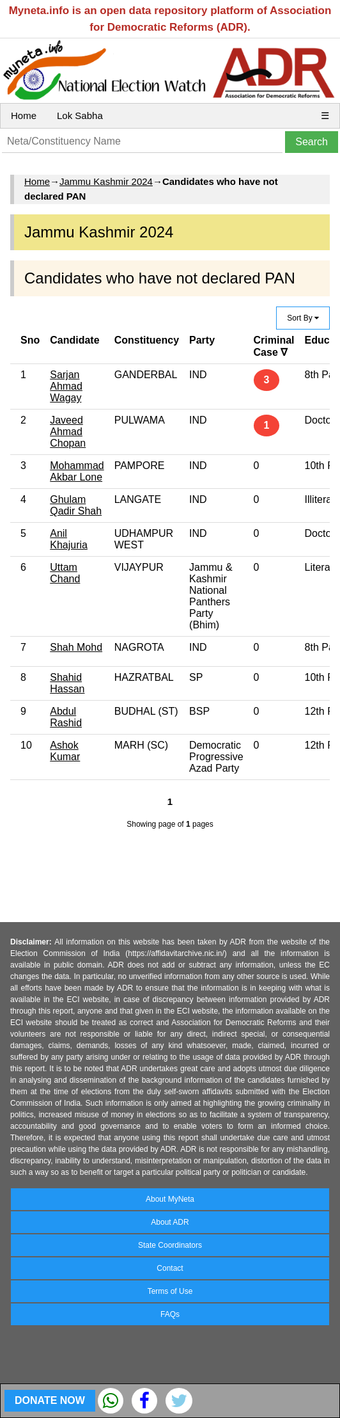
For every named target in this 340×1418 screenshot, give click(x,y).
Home (23, 115)
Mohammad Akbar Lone (77, 471)
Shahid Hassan (67, 683)
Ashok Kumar (65, 751)
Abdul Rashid (66, 717)
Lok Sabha (80, 115)
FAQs (170, 1314)
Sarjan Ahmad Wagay (66, 386)
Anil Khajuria (69, 539)
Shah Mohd (76, 647)
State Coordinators (170, 1245)
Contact (170, 1268)
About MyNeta (170, 1199)
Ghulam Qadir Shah (76, 505)
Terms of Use (170, 1291)
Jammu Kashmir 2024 (106, 181)
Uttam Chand (65, 573)
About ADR (170, 1222)
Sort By (303, 318)
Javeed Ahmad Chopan (68, 432)
